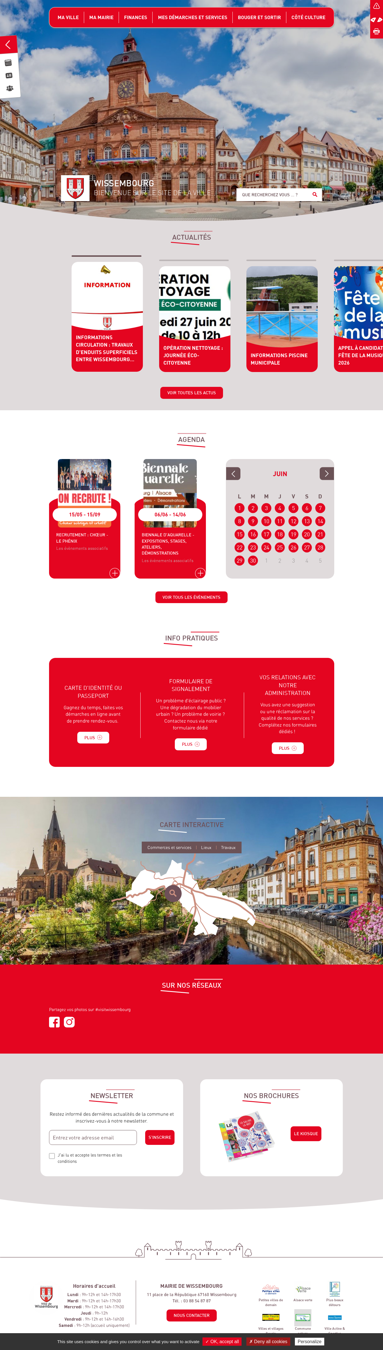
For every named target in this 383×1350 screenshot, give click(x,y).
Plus (93, 740)
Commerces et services (169, 850)
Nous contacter (192, 1317)
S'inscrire (160, 1139)
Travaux (228, 850)
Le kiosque (306, 1136)
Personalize (310, 1341)
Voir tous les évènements (191, 599)
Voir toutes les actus (191, 395)
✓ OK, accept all (222, 1341)
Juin (280, 476)
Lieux (206, 850)
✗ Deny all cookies (268, 1341)
